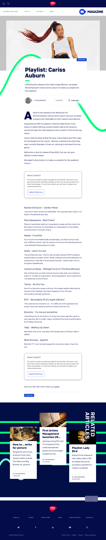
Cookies (73, 535)
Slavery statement (90, 535)
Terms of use (65, 535)
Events (31, 517)
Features (39, 11)
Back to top (88, 497)
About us (16, 517)
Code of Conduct (74, 517)
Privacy (80, 535)
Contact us (89, 517)
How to (27, 11)
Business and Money (10, 11)
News (52, 11)
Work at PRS (45, 517)
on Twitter (55, 387)
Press (60, 517)
